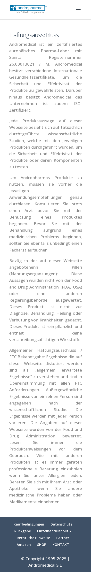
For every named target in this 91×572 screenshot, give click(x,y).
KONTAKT (60, 544)
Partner (62, 537)
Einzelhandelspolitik (54, 531)
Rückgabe (22, 531)
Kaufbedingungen (29, 524)
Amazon (24, 544)
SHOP (41, 544)
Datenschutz (61, 524)
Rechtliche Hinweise (33, 537)
